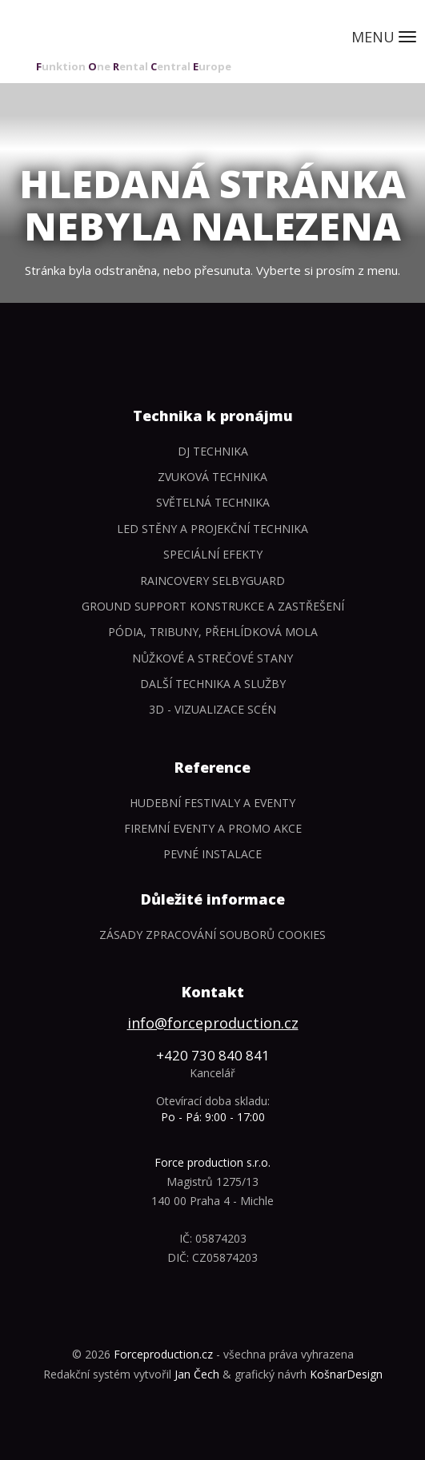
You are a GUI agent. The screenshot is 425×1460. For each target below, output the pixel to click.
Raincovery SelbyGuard (212, 580)
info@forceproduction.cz (213, 1022)
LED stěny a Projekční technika (212, 528)
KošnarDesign (346, 1374)
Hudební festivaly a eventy (212, 802)
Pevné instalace (212, 853)
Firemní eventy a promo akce (213, 828)
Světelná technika (213, 502)
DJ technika (213, 451)
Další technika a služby (213, 683)
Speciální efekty (213, 554)
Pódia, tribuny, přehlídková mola (213, 631)
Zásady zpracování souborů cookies (212, 934)
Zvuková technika (212, 476)
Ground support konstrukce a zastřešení (213, 606)
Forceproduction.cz (163, 1354)
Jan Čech (196, 1374)
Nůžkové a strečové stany (212, 658)
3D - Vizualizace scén (212, 709)
